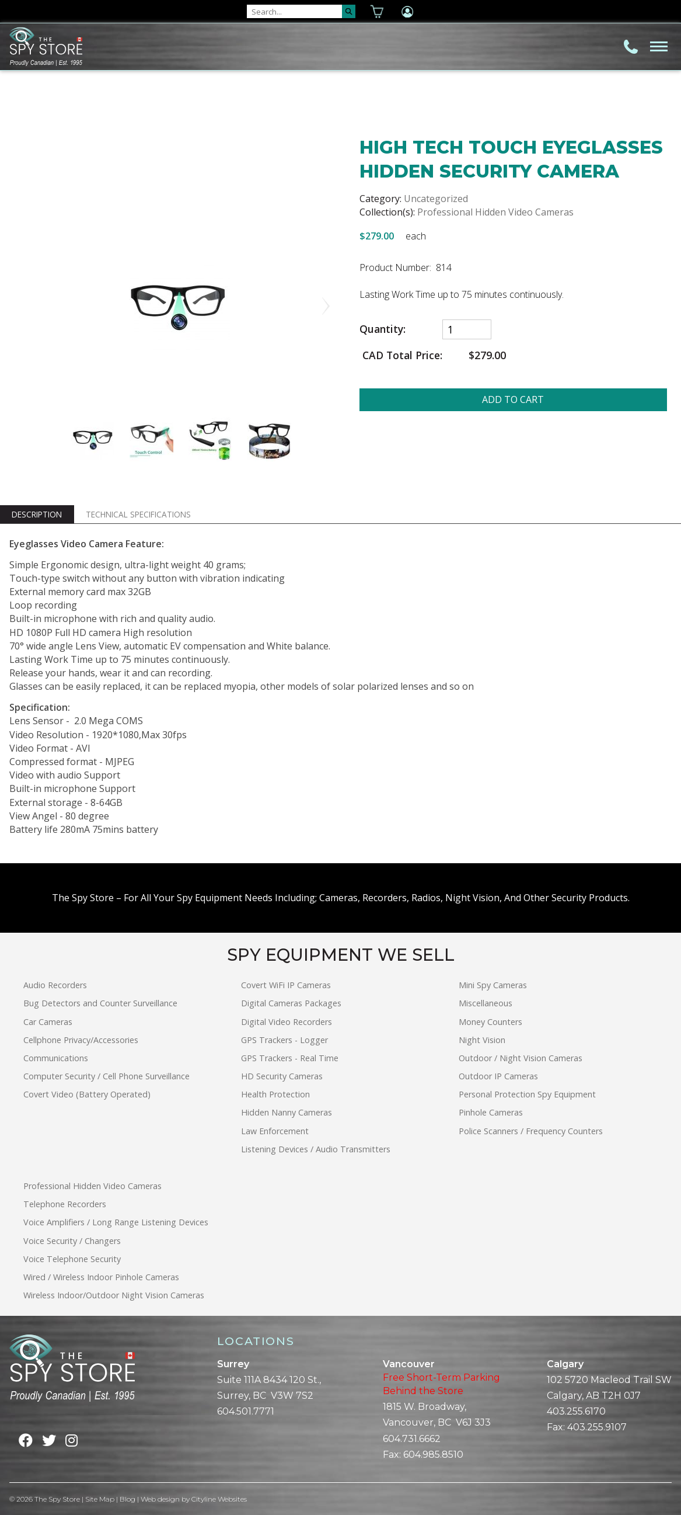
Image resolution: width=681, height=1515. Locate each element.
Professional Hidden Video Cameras (495, 212)
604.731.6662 (412, 1438)
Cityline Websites (219, 1499)
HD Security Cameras (282, 1076)
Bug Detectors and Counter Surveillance (100, 1003)
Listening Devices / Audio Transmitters (315, 1149)
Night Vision (482, 1039)
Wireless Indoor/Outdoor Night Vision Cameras (113, 1295)
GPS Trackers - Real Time (289, 1058)
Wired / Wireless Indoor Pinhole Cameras (101, 1277)
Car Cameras (47, 1021)
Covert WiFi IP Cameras (286, 985)
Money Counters (490, 1021)
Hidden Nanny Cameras (286, 1112)
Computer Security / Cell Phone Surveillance (106, 1076)
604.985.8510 (433, 1454)
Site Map (99, 1499)
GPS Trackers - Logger (284, 1039)
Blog (127, 1499)
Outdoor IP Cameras (498, 1076)
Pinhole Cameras (491, 1112)
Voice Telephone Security (72, 1258)
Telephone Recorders (64, 1204)
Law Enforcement (275, 1131)
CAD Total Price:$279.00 (433, 355)
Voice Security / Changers (72, 1240)
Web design (160, 1499)
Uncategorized (436, 198)
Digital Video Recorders (286, 1021)
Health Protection (275, 1094)
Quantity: (382, 329)
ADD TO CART (513, 399)
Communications (55, 1058)
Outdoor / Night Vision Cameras (520, 1058)
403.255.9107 (597, 1427)
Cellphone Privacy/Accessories (80, 1039)
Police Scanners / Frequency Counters (531, 1131)
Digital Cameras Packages (291, 1003)
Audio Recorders (55, 985)
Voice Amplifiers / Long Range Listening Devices (115, 1222)
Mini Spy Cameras (493, 985)
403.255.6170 (576, 1411)
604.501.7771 (245, 1411)
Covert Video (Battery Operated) (87, 1094)
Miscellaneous (485, 1003)
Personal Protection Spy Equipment (527, 1094)
